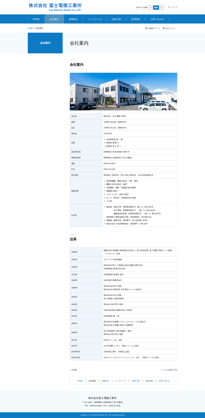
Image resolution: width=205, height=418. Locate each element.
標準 (156, 7)
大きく (161, 7)
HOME (30, 28)
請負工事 (136, 381)
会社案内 (45, 43)
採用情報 (149, 381)
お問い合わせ (164, 381)
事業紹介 (105, 381)
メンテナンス (120, 381)
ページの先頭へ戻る (169, 370)
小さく (151, 7)
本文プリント (169, 28)
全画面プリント (152, 28)
